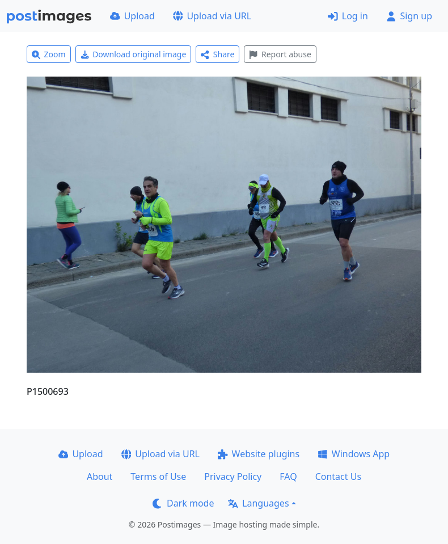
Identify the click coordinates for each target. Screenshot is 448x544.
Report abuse (280, 54)
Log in (348, 16)
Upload (132, 16)
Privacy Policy (232, 476)
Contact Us (338, 476)
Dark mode (183, 503)
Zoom (49, 54)
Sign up (409, 16)
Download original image (134, 54)
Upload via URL (212, 16)
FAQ (288, 476)
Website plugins (258, 454)
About (99, 476)
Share (217, 54)
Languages (258, 503)
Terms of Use (158, 476)
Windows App (354, 454)
